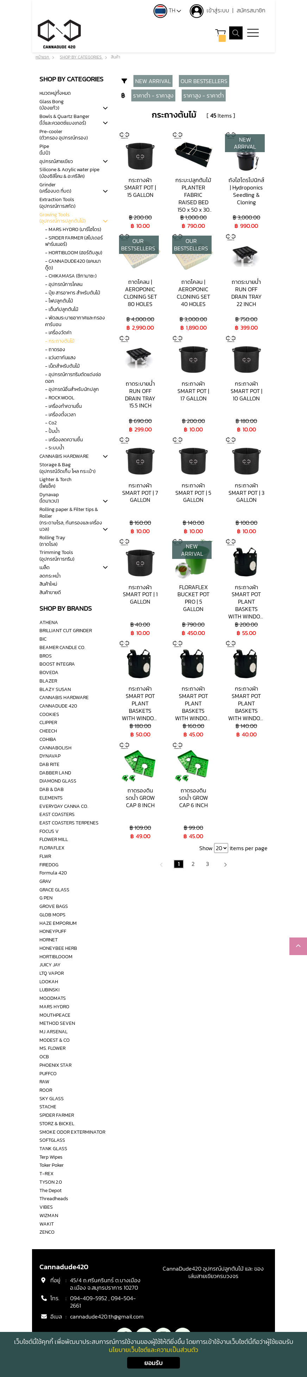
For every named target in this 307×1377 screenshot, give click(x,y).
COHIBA (47, 739)
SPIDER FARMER (56, 1115)
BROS (45, 656)
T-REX (46, 1173)
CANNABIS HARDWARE (64, 456)
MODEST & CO (54, 1040)
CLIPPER (48, 722)
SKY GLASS (51, 1098)
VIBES (46, 1207)
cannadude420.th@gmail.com (107, 1316)
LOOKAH (48, 981)
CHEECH (48, 731)
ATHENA (48, 622)
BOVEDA (48, 672)
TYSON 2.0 (50, 1182)
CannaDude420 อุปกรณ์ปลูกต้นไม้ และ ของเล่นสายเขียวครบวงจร (213, 1272)
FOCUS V (49, 831)
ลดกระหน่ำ (50, 576)
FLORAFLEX (51, 848)
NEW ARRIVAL (153, 81)
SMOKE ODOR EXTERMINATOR (72, 1132)
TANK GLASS (53, 1148)
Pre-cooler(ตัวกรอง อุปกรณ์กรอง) (63, 134)
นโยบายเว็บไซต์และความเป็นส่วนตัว (153, 1349)
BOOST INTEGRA (57, 664)
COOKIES (49, 714)
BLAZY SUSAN (55, 689)
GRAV (45, 881)
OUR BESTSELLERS (204, 81)
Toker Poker (51, 1165)
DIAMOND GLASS (57, 781)
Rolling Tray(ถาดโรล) (52, 541)
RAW (44, 1081)
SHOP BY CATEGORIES (81, 57)
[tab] (105, 108)
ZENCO (47, 1232)
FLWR (45, 856)
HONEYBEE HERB (58, 948)
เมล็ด (44, 567)
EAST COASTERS (57, 814)
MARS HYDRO (54, 1006)
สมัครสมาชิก (251, 10)
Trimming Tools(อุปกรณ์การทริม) (56, 556)
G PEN (45, 898)
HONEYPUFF (52, 931)
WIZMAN (48, 1215)
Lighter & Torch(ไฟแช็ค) (55, 482)
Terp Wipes (50, 1157)
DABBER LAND (55, 773)
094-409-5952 (88, 1298)
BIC (42, 639)
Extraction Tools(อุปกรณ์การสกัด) (57, 202)
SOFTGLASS (52, 1140)
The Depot (50, 1190)
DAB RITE (49, 764)
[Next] (225, 864)
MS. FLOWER (52, 1048)
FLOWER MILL (53, 839)
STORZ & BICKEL (56, 1123)
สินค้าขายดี (50, 592)
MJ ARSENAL (53, 1031)
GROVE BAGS (53, 906)
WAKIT (46, 1224)
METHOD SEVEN (57, 1023)
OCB (44, 1056)
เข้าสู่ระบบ (219, 10)
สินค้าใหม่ (48, 584)
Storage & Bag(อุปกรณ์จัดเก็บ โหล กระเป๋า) (67, 468)
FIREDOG (48, 864)
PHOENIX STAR (55, 1065)
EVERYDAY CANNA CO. (63, 806)
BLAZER (48, 681)
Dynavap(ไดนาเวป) (49, 498)
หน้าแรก (43, 57)
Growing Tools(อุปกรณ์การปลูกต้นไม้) (62, 218)
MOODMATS (52, 998)
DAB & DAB (51, 789)
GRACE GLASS (54, 889)
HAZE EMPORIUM (58, 923)
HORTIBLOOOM (56, 956)
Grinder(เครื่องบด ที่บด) (55, 188)
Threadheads (53, 1198)
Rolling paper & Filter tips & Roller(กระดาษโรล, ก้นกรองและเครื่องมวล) (70, 519)
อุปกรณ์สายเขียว (56, 161)
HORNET (48, 939)
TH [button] (167, 10)
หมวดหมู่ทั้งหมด (55, 93)
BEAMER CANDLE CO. (62, 647)
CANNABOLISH (55, 748)
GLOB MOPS (52, 914)
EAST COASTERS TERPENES (69, 823)
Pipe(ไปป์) (44, 149)
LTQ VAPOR (51, 973)
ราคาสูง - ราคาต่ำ (203, 95)
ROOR (45, 1090)
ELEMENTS (51, 798)
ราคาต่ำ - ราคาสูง (153, 95)
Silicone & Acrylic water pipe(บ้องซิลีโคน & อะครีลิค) (69, 173)
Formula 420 (53, 873)
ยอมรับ (153, 1362)
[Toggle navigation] (253, 34)
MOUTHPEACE (54, 1015)
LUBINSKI (49, 989)
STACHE (47, 1107)
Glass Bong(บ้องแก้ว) (51, 105)
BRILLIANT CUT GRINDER (65, 631)
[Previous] (161, 864)
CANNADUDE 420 (58, 706)
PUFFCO (48, 1073)
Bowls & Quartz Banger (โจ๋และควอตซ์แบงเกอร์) (64, 119)
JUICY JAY (50, 964)
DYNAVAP (50, 756)
